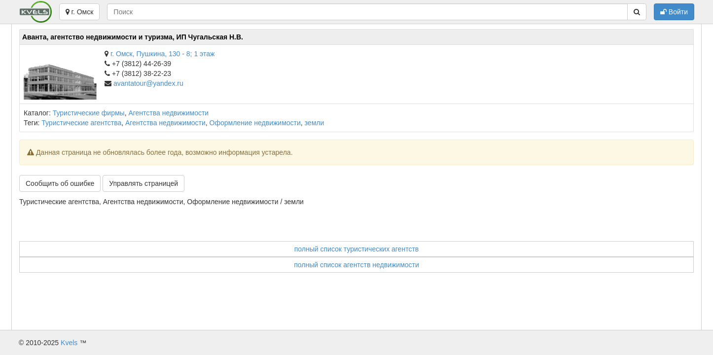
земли (314, 123)
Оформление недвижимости (255, 123)
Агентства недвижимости (168, 113)
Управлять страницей (143, 183)
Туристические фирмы (89, 113)
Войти (674, 12)
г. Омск (80, 12)
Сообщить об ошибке (60, 183)
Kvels (69, 343)
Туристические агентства (81, 123)
